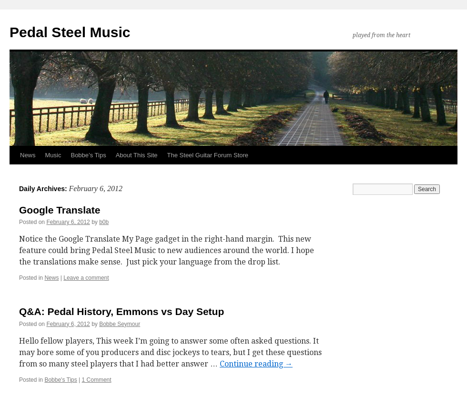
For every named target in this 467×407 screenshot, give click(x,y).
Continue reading (256, 363)
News (28, 155)
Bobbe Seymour (119, 324)
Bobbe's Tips (60, 379)
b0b (104, 222)
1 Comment (97, 379)
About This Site (137, 155)
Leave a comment (86, 278)
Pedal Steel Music (70, 32)
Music (53, 155)
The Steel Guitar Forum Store (208, 155)
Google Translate (59, 209)
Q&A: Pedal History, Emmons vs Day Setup (121, 311)
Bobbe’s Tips (88, 155)
